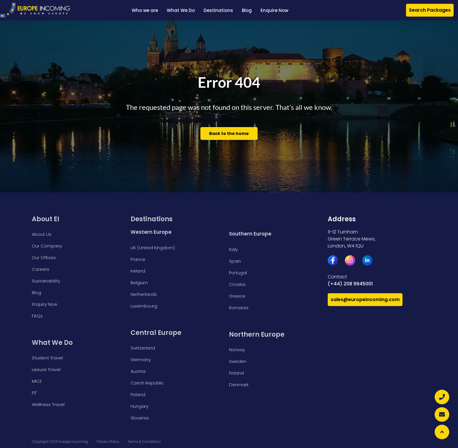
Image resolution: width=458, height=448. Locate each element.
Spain (235, 261)
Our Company (47, 246)
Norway (237, 350)
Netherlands (144, 294)
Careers (40, 269)
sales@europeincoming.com (365, 299)
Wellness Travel (48, 404)
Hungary (139, 406)
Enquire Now (274, 10)
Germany (141, 359)
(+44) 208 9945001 (350, 283)
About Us (41, 234)
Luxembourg (144, 306)
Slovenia (140, 418)
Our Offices (44, 257)
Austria (138, 371)
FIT (34, 393)
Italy (233, 249)
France (138, 259)
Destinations (218, 10)
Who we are (145, 10)
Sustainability (46, 281)
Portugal (238, 273)
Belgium (139, 283)
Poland (138, 394)
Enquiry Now (44, 304)
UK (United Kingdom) (153, 248)
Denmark (239, 385)
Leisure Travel (46, 369)
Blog (247, 10)
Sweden (238, 361)
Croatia (237, 284)
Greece (237, 296)
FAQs (37, 316)
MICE (37, 381)
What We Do (181, 10)
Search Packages (430, 10)
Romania (238, 308)
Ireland (138, 271)
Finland (236, 373)
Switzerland (143, 348)
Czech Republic (147, 383)
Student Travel (47, 358)
